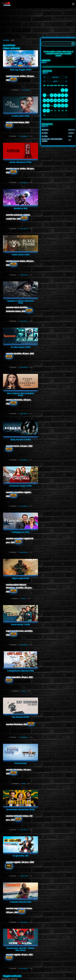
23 (66, 105)
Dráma (24, 783)
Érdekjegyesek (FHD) (20, 532)
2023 (55, 81)
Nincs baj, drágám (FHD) (20, 70)
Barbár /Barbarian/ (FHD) (20, 162)
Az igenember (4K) (20, 856)
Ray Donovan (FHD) (20, 717)
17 (44, 105)
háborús (24, 598)
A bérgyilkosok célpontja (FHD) (20, 671)
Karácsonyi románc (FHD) (21, 486)
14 (59, 100)
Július (55, 77)
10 (44, 100)
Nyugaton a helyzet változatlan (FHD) (20, 302)
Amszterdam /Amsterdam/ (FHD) (20, 809)
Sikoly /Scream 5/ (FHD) (20, 440)
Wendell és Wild (20, 208)
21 (59, 105)
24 (44, 110)
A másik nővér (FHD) (20, 116)
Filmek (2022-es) (26, 90)
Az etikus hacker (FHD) (20, 347)
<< (44, 77)
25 (48, 110)
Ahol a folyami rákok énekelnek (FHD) (20, 394)
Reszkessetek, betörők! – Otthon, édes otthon (20, 949)
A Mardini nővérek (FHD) (20, 902)
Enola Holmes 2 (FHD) (20, 624)
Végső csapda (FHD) (20, 578)
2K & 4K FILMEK (24, 876)
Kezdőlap (6, 40)
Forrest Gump (20, 763)
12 (51, 100)
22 (63, 105)
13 (55, 100)
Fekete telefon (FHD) (20, 255)
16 (66, 100)
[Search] (73, 44)
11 (48, 100)
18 (48, 105)
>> (66, 77)
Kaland (24, 691)
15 (63, 100)
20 (55, 105)
